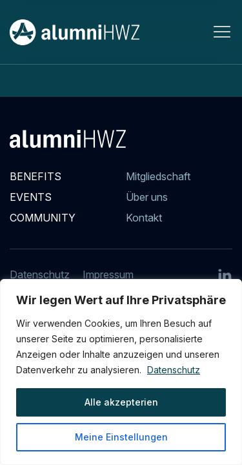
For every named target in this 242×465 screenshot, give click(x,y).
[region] (121, 372)
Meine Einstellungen (121, 436)
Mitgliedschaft (158, 176)
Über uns (147, 197)
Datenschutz (173, 369)
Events (31, 197)
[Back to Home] (74, 32)
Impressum (108, 274)
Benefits (35, 176)
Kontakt (144, 217)
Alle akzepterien (121, 402)
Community (43, 217)
